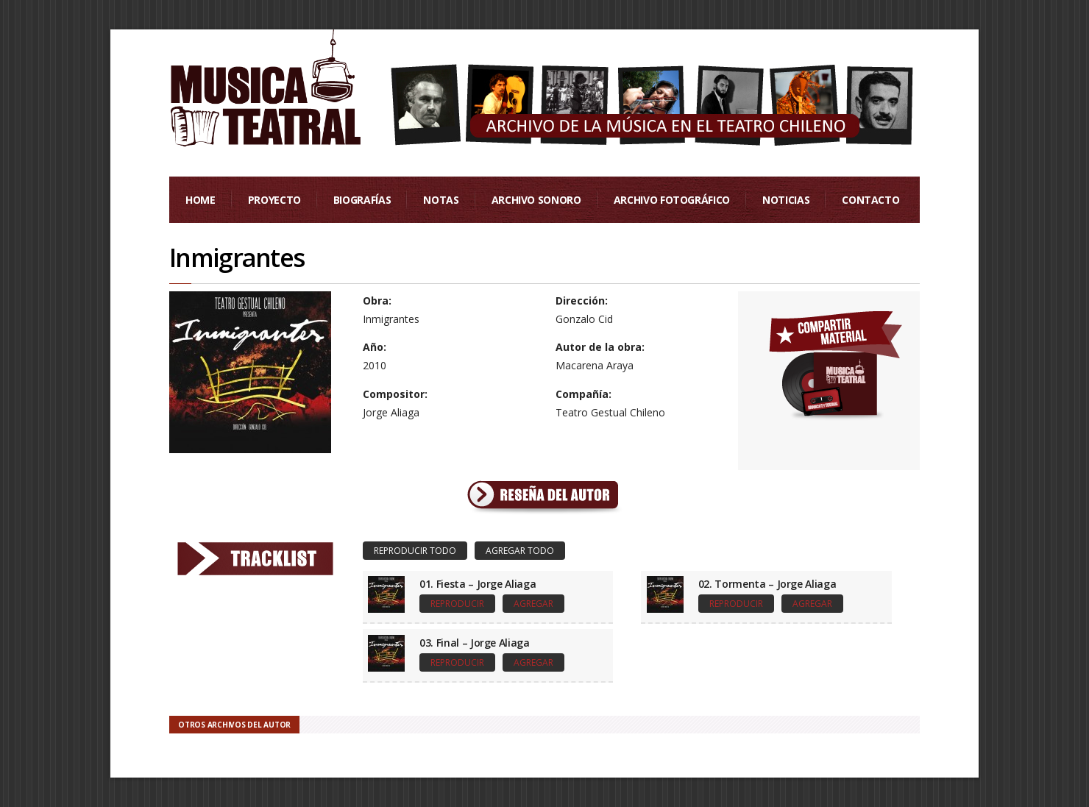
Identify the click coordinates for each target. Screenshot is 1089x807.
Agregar (533, 603)
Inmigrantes (236, 257)
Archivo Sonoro (536, 200)
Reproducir (457, 603)
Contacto (870, 200)
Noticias (785, 200)
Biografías (362, 200)
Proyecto (274, 200)
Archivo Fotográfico (672, 200)
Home (200, 200)
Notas (440, 200)
